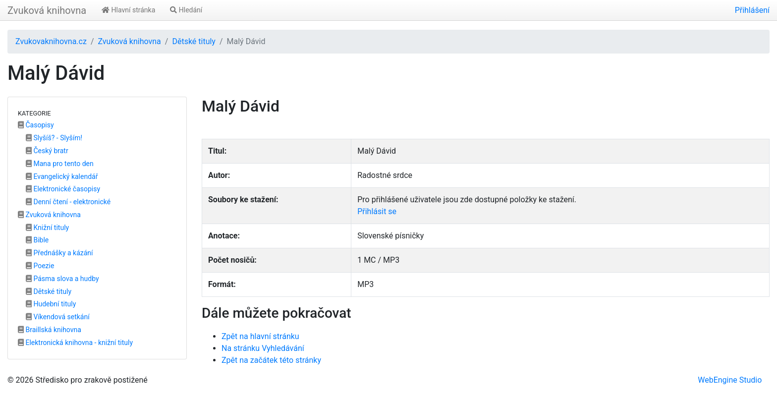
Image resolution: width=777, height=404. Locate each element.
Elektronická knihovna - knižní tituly (75, 342)
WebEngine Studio (730, 380)
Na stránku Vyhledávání (263, 348)
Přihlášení (752, 10)
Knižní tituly (47, 227)
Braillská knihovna (49, 330)
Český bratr (47, 151)
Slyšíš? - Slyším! (54, 138)
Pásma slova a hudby (62, 279)
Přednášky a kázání (59, 253)
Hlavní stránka (128, 10)
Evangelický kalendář (62, 176)
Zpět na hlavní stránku (260, 336)
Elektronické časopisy (63, 189)
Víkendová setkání (58, 317)
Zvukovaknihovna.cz (51, 41)
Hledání (186, 10)
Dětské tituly (194, 41)
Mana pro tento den (60, 164)
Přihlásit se (376, 211)
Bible (37, 240)
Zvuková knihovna (46, 10)
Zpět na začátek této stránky (271, 360)
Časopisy (36, 125)
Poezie (40, 266)
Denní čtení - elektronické (68, 202)
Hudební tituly (51, 304)
